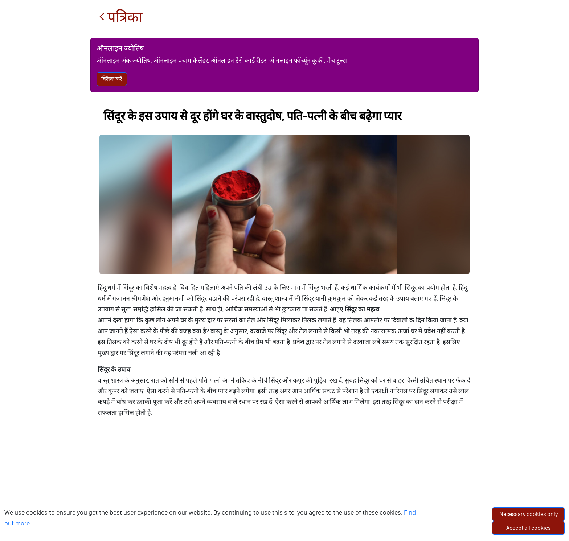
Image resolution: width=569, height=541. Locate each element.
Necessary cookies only (528, 514)
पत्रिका (120, 17)
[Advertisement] (284, 486)
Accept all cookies (528, 527)
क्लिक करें (111, 78)
